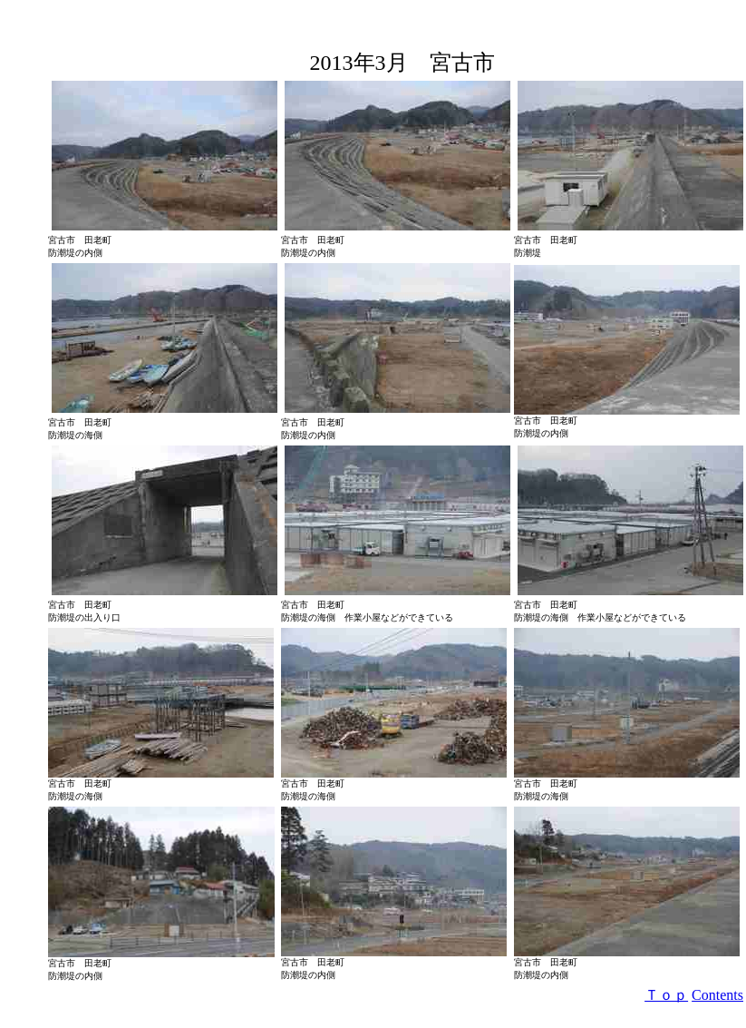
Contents (717, 995)
